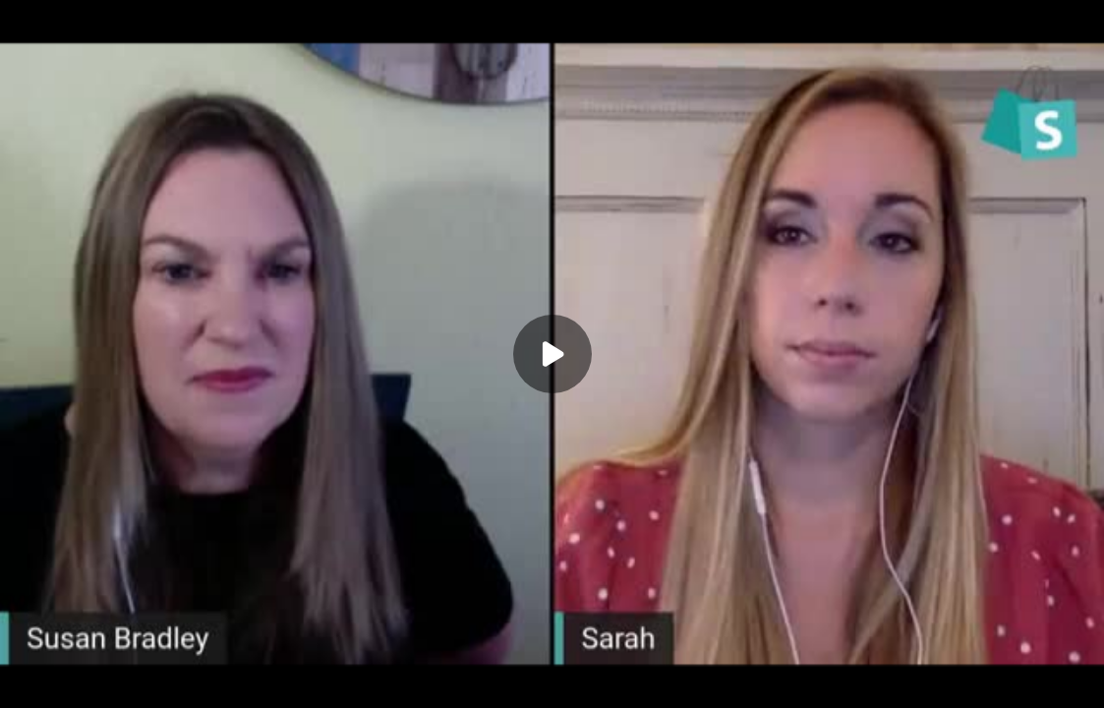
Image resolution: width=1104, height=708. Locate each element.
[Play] (552, 354)
